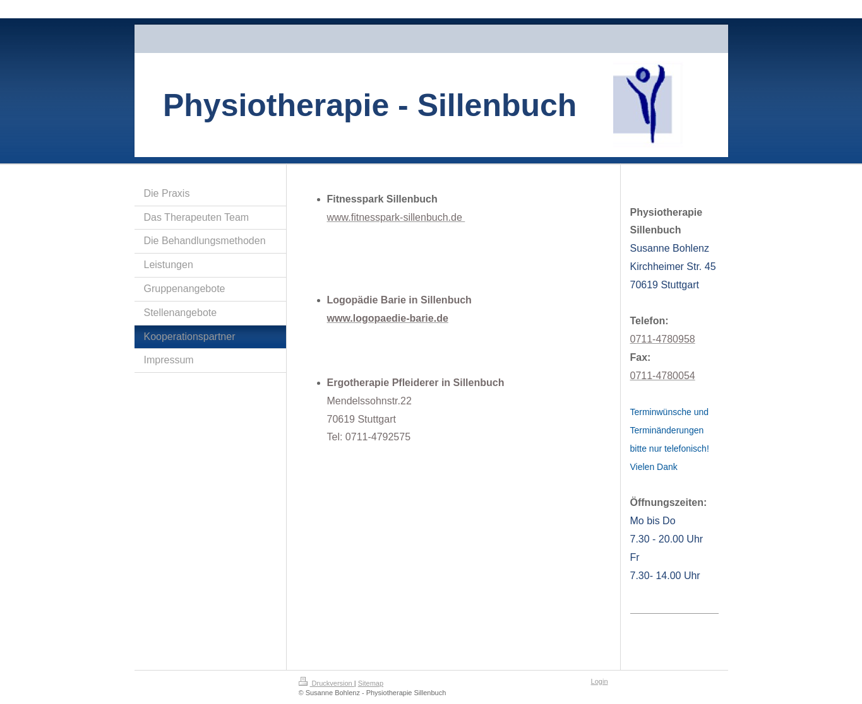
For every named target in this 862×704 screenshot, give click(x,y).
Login (599, 681)
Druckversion (326, 683)
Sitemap (370, 683)
